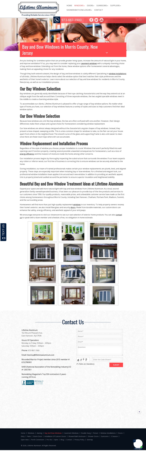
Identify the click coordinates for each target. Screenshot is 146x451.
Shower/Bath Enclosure (79, 10)
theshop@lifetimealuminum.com (40, 355)
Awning (39, 433)
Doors (90, 5)
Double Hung (86, 433)
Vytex (56, 440)
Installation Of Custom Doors (55, 436)
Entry (23, 436)
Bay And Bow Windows (53, 433)
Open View (25, 440)
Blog (62, 440)
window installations (117, 73)
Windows (79, 5)
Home (69, 5)
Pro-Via (49, 440)
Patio (29, 436)
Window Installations (108, 433)
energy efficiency (27, 154)
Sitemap (90, 440)
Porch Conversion (37, 440)
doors (73, 207)
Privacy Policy (79, 440)
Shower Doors (93, 436)
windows (77, 204)
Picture (95, 433)
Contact (98, 10)
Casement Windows (71, 433)
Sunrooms (102, 5)
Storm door (37, 436)
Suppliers (115, 5)
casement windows (89, 63)
